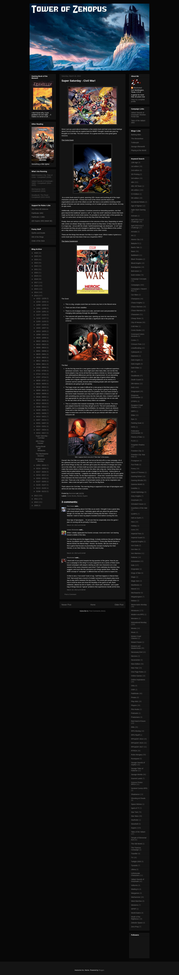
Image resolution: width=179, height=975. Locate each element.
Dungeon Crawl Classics (137, 406)
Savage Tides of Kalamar (137, 769)
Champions (135, 299)
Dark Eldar (135, 368)
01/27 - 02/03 (41, 482)
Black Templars (137, 259)
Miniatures (135, 610)
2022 (36, 266)
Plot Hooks (135, 709)
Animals (134, 216)
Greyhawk (135, 500)
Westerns (134, 905)
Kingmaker (135, 569)
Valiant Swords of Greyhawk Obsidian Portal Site (138, 115)
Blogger (101, 970)
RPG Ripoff (135, 735)
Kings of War (136, 573)
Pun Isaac (70, 506)
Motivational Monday (40, 460)
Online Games (136, 676)
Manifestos (135, 585)
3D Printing (135, 174)
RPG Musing (136, 731)
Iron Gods (134, 545)
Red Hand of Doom (138, 721)
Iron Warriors (136, 553)
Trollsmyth (135, 143)
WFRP (133, 909)
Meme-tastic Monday (139, 605)
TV (132, 858)
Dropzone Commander (135, 396)
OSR (133, 690)
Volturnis (134, 885)
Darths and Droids (38, 233)
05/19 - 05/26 (41, 400)
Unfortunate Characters (135, 874)
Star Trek (134, 812)
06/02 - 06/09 (41, 394)
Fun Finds (135, 465)
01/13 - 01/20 (41, 488)
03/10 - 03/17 (41, 433)
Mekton (134, 601)
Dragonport (135, 391)
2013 (36, 296)
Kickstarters (135, 561)
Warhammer (135, 897)
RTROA (134, 751)
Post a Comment (70, 594)
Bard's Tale (135, 247)
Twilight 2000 (136, 861)
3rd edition (135, 178)
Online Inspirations (138, 680)
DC (132, 372)
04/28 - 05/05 (41, 410)
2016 (36, 286)
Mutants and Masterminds (136, 647)
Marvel (79, 496)
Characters (135, 314)
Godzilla (134, 488)
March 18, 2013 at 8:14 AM (76, 553)
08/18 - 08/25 (41, 357)
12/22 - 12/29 (41, 298)
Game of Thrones (137, 472)
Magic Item (135, 581)
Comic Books (71, 496)
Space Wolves (136, 804)
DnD (132, 387)
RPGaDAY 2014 (137, 739)
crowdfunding (136, 348)
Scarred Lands (136, 778)
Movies (133, 628)
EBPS (133, 411)
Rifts (132, 727)
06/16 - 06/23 (41, 387)
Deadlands (135, 376)
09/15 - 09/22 (41, 344)
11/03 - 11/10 (41, 321)
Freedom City (136, 451)
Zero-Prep (135, 927)
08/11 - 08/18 (41, 361)
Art (132, 235)
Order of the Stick (38, 241)
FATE (133, 427)
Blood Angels (136, 263)
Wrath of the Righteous (135, 918)
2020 (36, 273)
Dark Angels (135, 360)
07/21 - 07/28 (41, 371)
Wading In (135, 889)
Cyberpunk (135, 352)
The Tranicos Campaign (136, 849)
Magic (133, 577)
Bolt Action (135, 271)
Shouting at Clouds (138, 798)
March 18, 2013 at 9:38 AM (76, 590)
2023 (36, 263)
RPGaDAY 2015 (137, 743)
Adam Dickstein (73, 530)
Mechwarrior (135, 593)
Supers (85, 496)
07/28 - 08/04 (41, 367)
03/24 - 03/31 (41, 426)
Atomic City (135, 239)
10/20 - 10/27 (41, 328)
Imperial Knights (137, 541)
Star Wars (135, 816)
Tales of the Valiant (138, 832)
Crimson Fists (136, 344)
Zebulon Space (136, 923)
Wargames (135, 893)
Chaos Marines (136, 307)
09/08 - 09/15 (41, 348)
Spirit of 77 (135, 808)
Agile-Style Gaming (138, 210)
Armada (134, 232)
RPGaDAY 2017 (137, 747)
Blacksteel (71, 557)
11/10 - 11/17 (41, 318)
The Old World (136, 844)
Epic (132, 419)
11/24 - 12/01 (41, 312)
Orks (133, 686)
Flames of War (136, 437)
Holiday (134, 526)
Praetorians (135, 717)
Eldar (133, 415)
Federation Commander (135, 432)
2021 (36, 269)
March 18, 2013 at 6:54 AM (76, 525)
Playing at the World (138, 150)
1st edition (135, 166)
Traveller (134, 854)
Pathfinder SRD (37, 213)
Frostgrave (135, 461)
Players (134, 705)
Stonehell (134, 824)
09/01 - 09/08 (41, 351)
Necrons (134, 656)
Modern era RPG (137, 614)
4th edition (135, 190)
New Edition (135, 664)
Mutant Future (136, 642)
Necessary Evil (136, 652)
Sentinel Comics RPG (139, 788)
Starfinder (134, 820)
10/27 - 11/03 (41, 325)
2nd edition (135, 170)
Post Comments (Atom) (97, 611)
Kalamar (134, 557)
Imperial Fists (136, 534)
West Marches (136, 901)
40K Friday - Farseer (40, 442)
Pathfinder (135, 693)
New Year (134, 668)
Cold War (134, 326)
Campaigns (135, 285)
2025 (36, 256)
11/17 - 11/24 (41, 315)
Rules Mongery (136, 755)
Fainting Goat (136, 423)
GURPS (134, 514)
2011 (36, 499)
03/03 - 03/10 (41, 465)
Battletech (135, 255)
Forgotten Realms (137, 445)
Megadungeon (136, 597)
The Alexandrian (137, 139)
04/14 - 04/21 (41, 416)
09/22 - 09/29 (41, 341)
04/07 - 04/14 (41, 420)
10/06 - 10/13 (41, 334)
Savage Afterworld (138, 146)
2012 (36, 496)
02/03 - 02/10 (41, 478)
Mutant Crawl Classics (136, 637)
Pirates (133, 697)
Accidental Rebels (138, 202)
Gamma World (136, 484)
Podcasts (134, 713)
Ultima (133, 869)
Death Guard (136, 380)
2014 (36, 292)
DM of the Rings (38, 237)
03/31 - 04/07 (41, 423)
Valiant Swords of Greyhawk (137, 880)
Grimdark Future (137, 504)
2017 (36, 282)
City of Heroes (136, 322)
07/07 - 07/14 (41, 377)
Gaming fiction (136, 476)
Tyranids (134, 865)
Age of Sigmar (136, 206)
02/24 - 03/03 (41, 468)
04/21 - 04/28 (41, 413)
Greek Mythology (137, 492)
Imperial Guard (136, 538)
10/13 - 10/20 (41, 331)
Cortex (133, 340)
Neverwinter (135, 660)
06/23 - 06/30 (41, 384)
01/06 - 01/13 (41, 491)
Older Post (119, 605)
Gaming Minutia (137, 480)
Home (92, 605)
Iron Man (134, 549)
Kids (132, 565)
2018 (36, 279)
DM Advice (135, 384)
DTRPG (134, 401)
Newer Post (66, 605)
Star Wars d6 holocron (40, 209)
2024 (36, 259)
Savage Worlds (137, 774)
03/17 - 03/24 (41, 430)
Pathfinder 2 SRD (38, 217)
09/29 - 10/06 (41, 338)
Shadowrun (135, 794)
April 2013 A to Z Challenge (137, 227)
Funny (133, 469)
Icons (133, 530)
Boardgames (136, 267)
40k (132, 182)
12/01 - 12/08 (41, 308)
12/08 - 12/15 (41, 305)
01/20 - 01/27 (41, 485)
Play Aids (134, 701)
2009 (36, 505)
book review (135, 275)
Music (133, 632)
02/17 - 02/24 (41, 472)
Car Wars (134, 295)
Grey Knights (136, 496)
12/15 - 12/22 (41, 302)
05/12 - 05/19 (41, 403)
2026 (36, 253)
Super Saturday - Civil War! (42, 437)
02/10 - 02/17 (41, 475)
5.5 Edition (135, 194)
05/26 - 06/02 (41, 397)
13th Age (134, 162)
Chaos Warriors (137, 310)
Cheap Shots (136, 318)
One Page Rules (137, 672)
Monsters (134, 618)
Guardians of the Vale (139, 508)
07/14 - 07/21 (41, 374)
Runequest (135, 759)
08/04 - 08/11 (41, 364)
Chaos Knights (136, 303)
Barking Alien (136, 135)
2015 (36, 289)
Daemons (134, 356)
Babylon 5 (135, 243)
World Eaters (136, 913)
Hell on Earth (136, 518)
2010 (36, 502)
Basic (133, 251)
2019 (36, 276)
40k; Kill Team (136, 186)
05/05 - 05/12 (41, 407)
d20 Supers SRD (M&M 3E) (42, 221)
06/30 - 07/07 (41, 380)
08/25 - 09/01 (41, 354)
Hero (133, 522)
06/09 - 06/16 (41, 390)
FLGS (133, 441)
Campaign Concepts (138, 279)
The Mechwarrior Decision (42, 455)
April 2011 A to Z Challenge (137, 221)
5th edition (135, 198)
